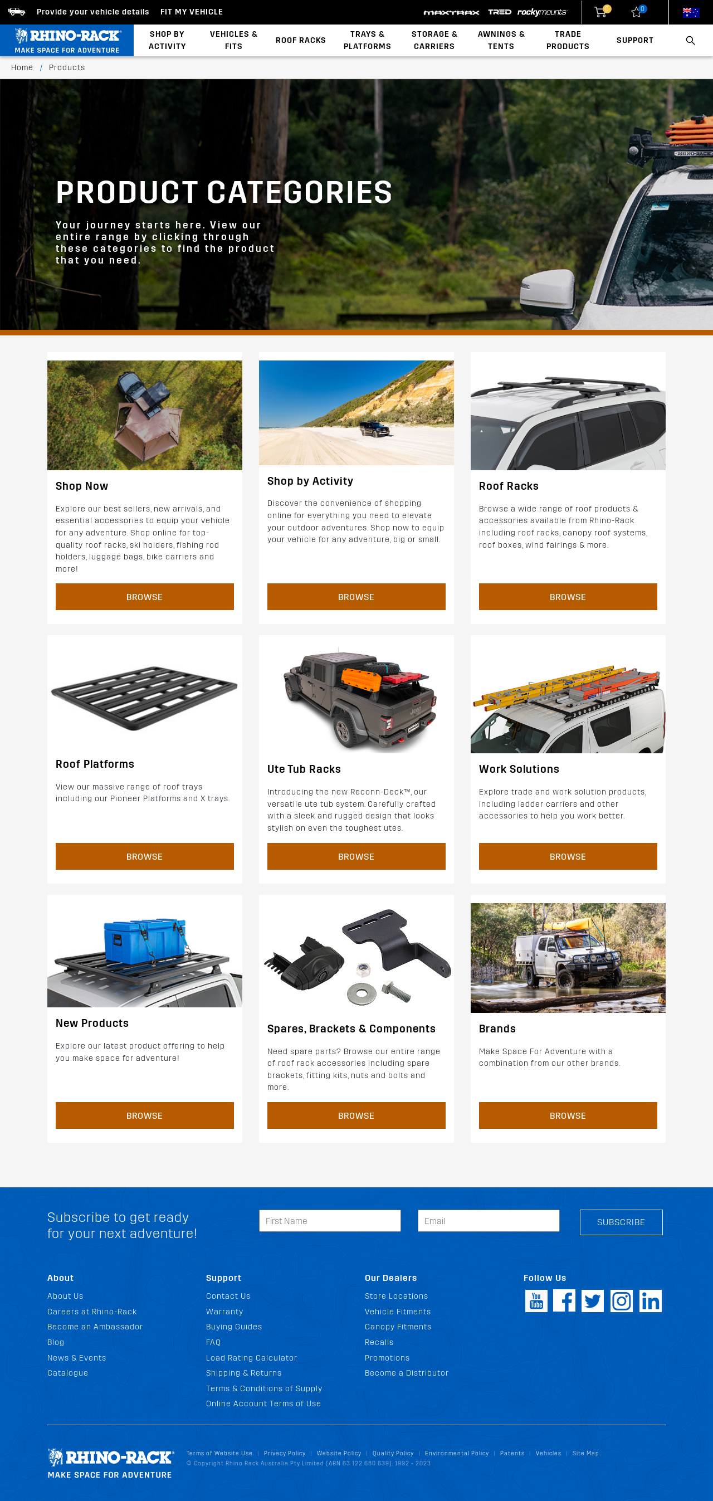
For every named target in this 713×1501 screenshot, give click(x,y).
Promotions (387, 1358)
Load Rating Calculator (251, 1358)
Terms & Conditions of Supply (264, 1388)
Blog (56, 1342)
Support (635, 40)
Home (22, 67)
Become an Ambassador (95, 1327)
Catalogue (68, 1373)
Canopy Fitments (398, 1327)
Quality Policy (393, 1453)
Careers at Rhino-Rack (92, 1312)
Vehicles (548, 1453)
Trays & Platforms (368, 40)
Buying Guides (234, 1327)
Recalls (379, 1342)
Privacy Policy (285, 1453)
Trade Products (568, 40)
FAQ (213, 1342)
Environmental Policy (457, 1453)
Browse (144, 597)
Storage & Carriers (435, 40)
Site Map (586, 1453)
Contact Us (228, 1296)
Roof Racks (301, 40)
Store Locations (396, 1296)
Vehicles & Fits (234, 40)
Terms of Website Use (220, 1453)
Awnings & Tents (501, 40)
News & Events (76, 1358)
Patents (512, 1453)
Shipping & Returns (244, 1373)
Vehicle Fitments (398, 1312)
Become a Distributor (407, 1373)
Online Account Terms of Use (263, 1404)
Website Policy (339, 1453)
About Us (65, 1296)
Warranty (224, 1312)
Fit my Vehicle (191, 12)
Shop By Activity (167, 40)
